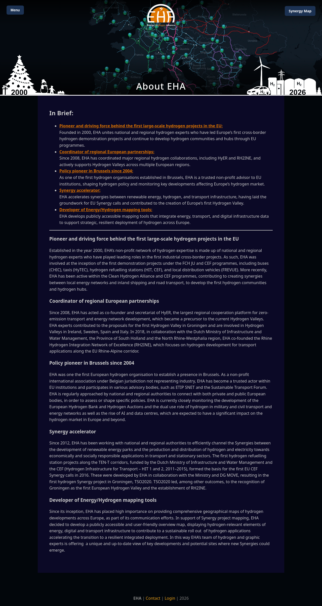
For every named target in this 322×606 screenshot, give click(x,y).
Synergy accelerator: (79, 190)
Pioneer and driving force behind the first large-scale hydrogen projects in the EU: (141, 126)
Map (300, 11)
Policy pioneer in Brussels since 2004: (96, 171)
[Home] (161, 15)
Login (170, 598)
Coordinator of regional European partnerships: (106, 152)
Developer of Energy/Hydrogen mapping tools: (105, 209)
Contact (153, 598)
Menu (15, 10)
